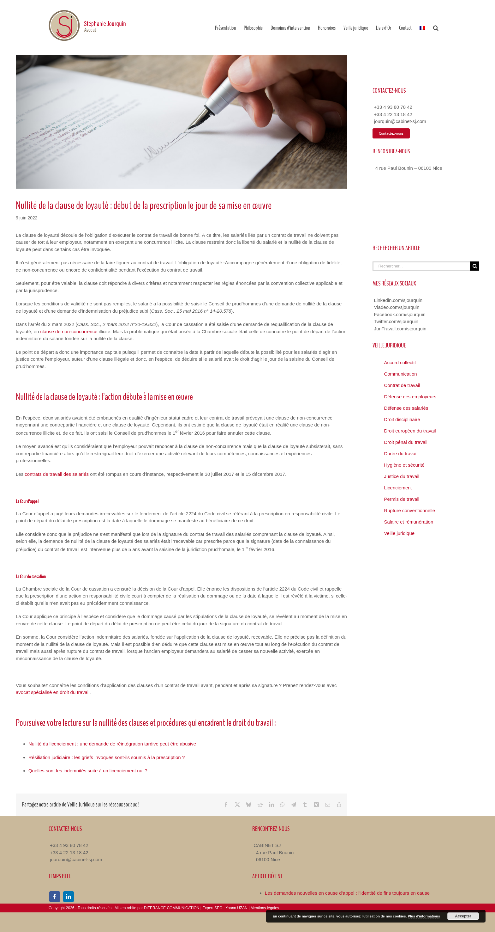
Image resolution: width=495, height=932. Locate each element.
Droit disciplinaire (402, 419)
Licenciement (398, 487)
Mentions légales (265, 908)
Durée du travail (400, 453)
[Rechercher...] (421, 266)
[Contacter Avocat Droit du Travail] (391, 133)
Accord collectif (400, 362)
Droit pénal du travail (405, 442)
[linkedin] (68, 896)
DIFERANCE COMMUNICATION (172, 908)
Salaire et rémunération (408, 521)
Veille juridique (399, 533)
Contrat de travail (402, 385)
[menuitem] (422, 27)
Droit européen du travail (410, 430)
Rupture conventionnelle (409, 510)
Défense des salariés (406, 408)
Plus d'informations (424, 916)
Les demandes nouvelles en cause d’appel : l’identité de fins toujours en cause (347, 893)
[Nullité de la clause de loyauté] (181, 122)
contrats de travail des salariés (57, 474)
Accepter (463, 916)
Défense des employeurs (410, 396)
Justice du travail (401, 476)
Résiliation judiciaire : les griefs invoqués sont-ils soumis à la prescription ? (106, 757)
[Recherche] (474, 266)
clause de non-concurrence (69, 331)
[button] (435, 27)
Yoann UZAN (236, 908)
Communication (400, 374)
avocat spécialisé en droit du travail (52, 692)
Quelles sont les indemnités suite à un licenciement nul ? (87, 770)
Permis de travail (401, 499)
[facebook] (54, 896)
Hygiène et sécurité (404, 465)
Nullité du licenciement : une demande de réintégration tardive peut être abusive (112, 743)
